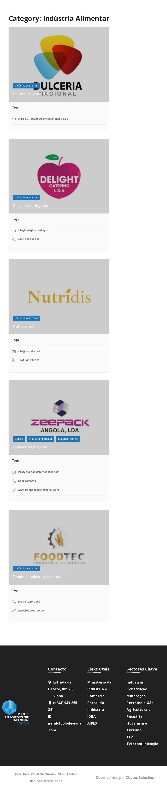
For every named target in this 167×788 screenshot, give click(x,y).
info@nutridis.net (29, 351)
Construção (137, 689)
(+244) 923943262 (29, 601)
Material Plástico (68, 438)
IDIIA (91, 716)
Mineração (136, 696)
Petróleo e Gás (140, 702)
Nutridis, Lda (23, 326)
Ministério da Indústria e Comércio (99, 689)
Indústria (135, 682)
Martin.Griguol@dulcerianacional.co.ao (43, 118)
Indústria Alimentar (26, 85)
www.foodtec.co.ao (31, 610)
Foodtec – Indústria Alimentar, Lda (41, 576)
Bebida (19, 438)
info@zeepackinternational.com (38, 471)
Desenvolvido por (125, 777)
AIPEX (92, 723)
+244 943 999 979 (28, 239)
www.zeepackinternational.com (38, 489)
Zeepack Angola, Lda (30, 447)
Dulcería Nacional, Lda (31, 93)
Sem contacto (27, 480)
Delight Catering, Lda (30, 205)
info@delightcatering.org (34, 230)
